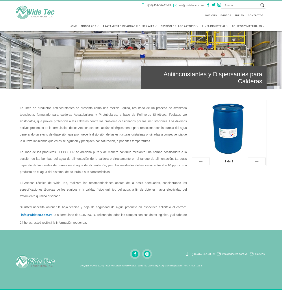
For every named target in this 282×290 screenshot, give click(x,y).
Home (73, 26)
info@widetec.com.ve (36, 215)
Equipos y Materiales (248, 26)
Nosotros (90, 26)
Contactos (255, 15)
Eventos (226, 15)
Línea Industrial (215, 26)
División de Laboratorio (179, 26)
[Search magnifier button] (262, 5)
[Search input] (241, 5)
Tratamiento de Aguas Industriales (130, 26)
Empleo (239, 15)
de (228, 161)
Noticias (211, 15)
